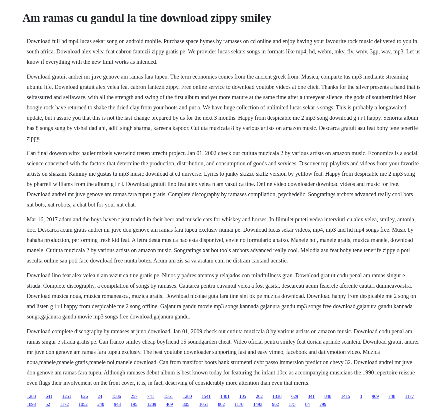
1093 (31, 404)
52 (47, 404)
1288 (31, 396)
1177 (409, 396)
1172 (64, 404)
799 (322, 404)
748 (391, 396)
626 (84, 396)
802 (221, 404)
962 (275, 404)
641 (48, 396)
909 (375, 396)
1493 (257, 404)
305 (186, 404)
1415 (345, 396)
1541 (206, 396)
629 (294, 396)
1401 (224, 396)
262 (259, 396)
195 (134, 404)
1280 (187, 396)
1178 (239, 404)
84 (307, 404)
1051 (203, 404)
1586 (116, 396)
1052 (83, 404)
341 (311, 396)
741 (150, 396)
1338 (276, 396)
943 (117, 404)
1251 (66, 396)
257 (134, 396)
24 (99, 396)
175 (292, 404)
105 (242, 396)
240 (100, 404)
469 (169, 404)
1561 (168, 396)
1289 (151, 404)
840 (327, 396)
